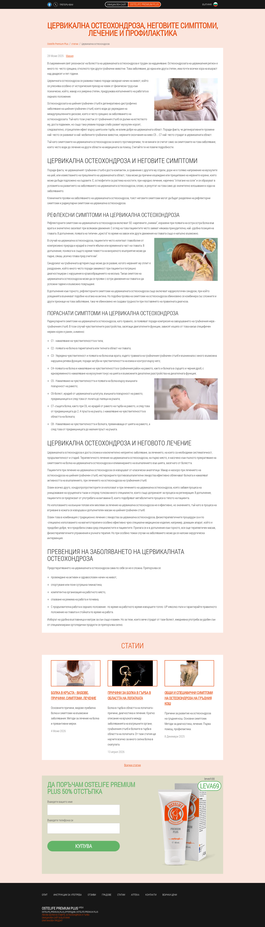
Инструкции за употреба (67, 894)
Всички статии (132, 765)
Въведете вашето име (60, 801)
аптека (135, 894)
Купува (83, 846)
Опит (44, 894)
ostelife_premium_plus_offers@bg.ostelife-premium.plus (70, 911)
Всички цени (169, 894)
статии (121, 894)
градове (106, 894)
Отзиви (92, 894)
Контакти (150, 894)
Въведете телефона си (60, 820)
